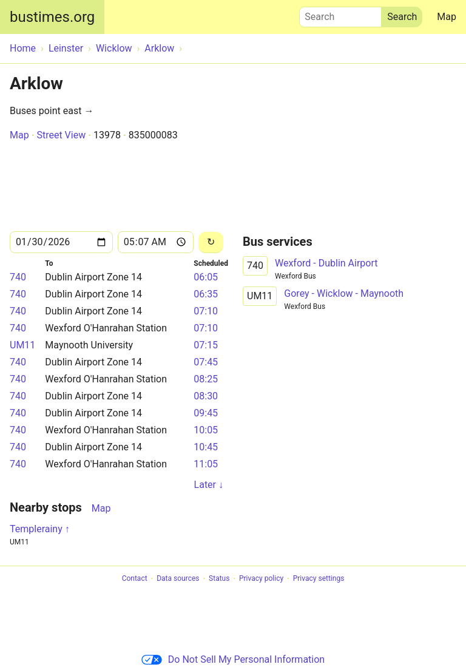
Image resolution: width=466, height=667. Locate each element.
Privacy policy (261, 579)
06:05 (206, 277)
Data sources (178, 579)
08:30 (206, 396)
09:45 (206, 413)
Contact (134, 579)
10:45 (206, 447)
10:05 (206, 430)
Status (219, 579)
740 (18, 277)
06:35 (206, 294)
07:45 (206, 362)
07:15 (206, 345)
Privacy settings (319, 579)
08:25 (206, 379)
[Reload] (210, 242)
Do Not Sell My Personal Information (233, 659)
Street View (61, 135)
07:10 (206, 311)
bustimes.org (52, 16)
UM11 (22, 345)
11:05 (206, 464)
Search (340, 14)
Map (446, 16)
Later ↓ (208, 484)
